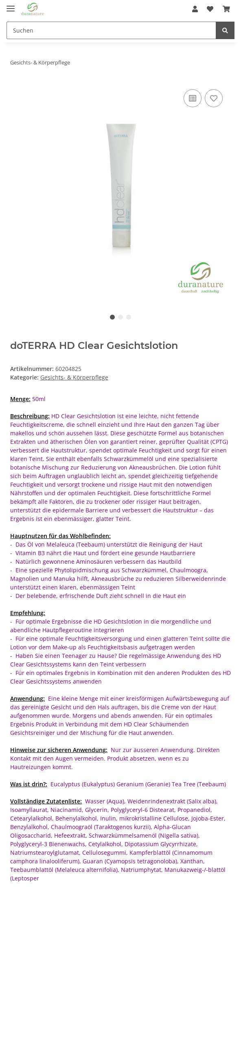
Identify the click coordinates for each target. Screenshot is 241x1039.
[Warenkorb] (226, 9)
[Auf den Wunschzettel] (214, 98)
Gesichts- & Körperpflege (74, 377)
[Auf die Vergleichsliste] (193, 98)
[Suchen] (111, 30)
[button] (195, 9)
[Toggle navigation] (11, 5)
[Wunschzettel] (210, 9)
